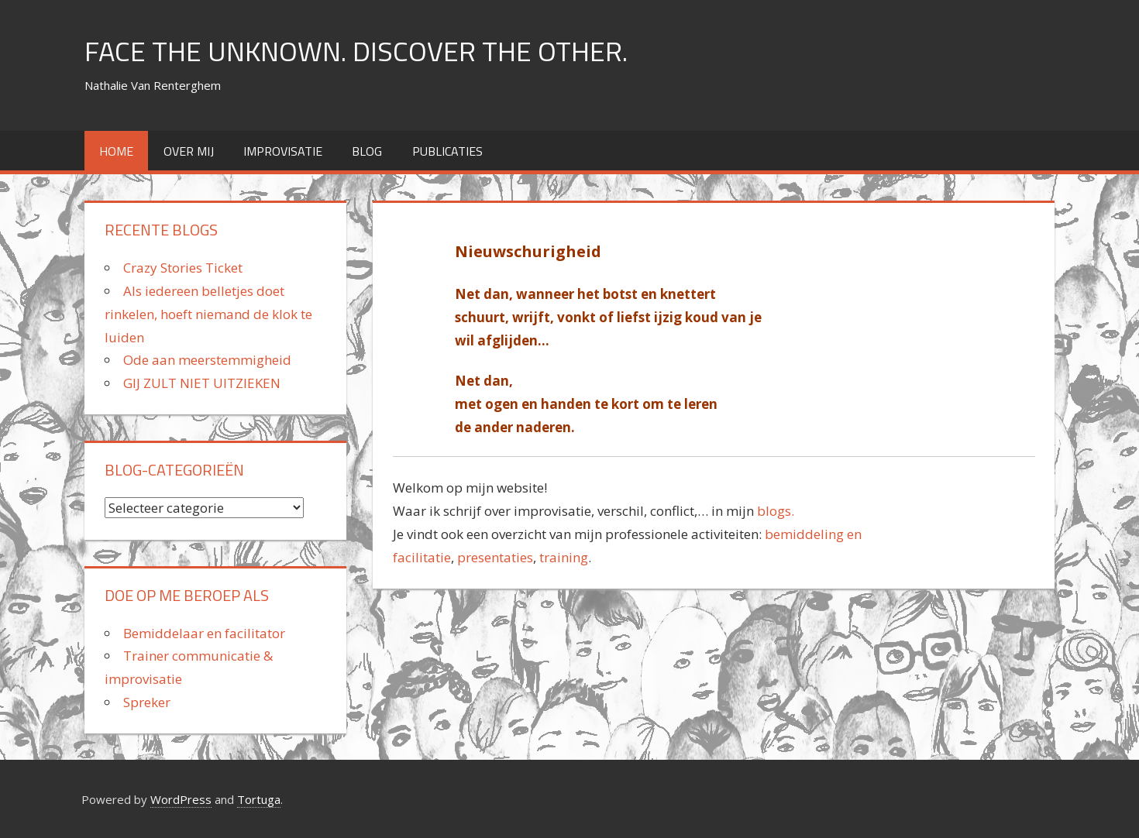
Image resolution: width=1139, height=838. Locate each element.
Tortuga (258, 799)
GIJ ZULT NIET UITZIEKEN (201, 383)
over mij (188, 151)
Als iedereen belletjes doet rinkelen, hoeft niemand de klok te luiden (208, 314)
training (563, 557)
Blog (367, 151)
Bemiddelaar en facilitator (204, 633)
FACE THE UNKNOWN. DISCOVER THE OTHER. (356, 50)
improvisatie (282, 151)
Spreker (146, 702)
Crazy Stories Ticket (183, 267)
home (116, 151)
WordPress (181, 799)
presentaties (495, 557)
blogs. (774, 511)
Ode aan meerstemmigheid (207, 360)
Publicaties (447, 151)
